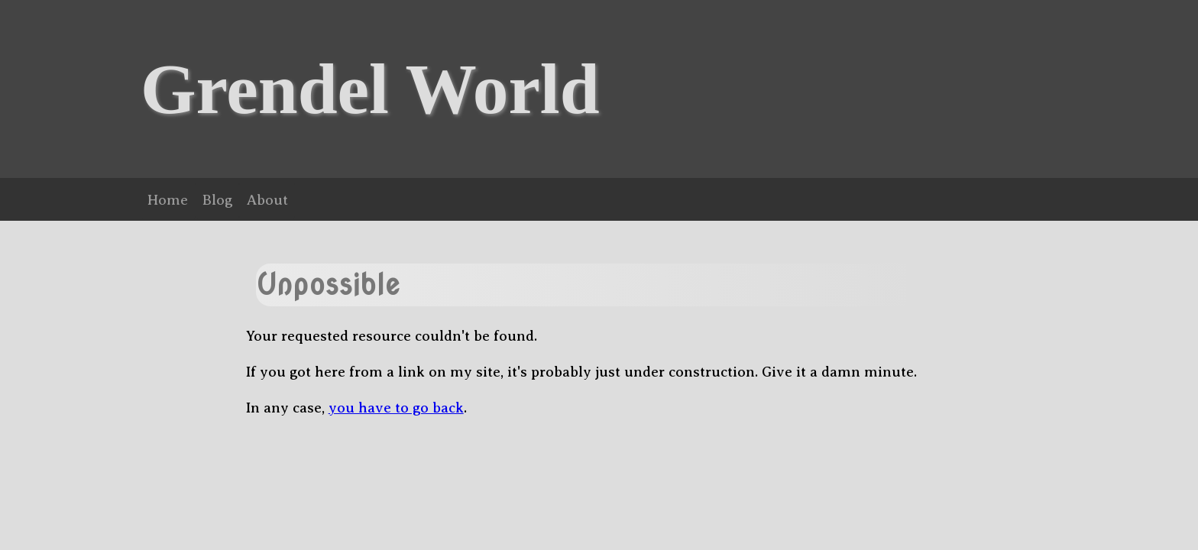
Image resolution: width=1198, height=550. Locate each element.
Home (167, 200)
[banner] (599, 89)
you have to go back (396, 408)
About (267, 200)
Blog (217, 200)
